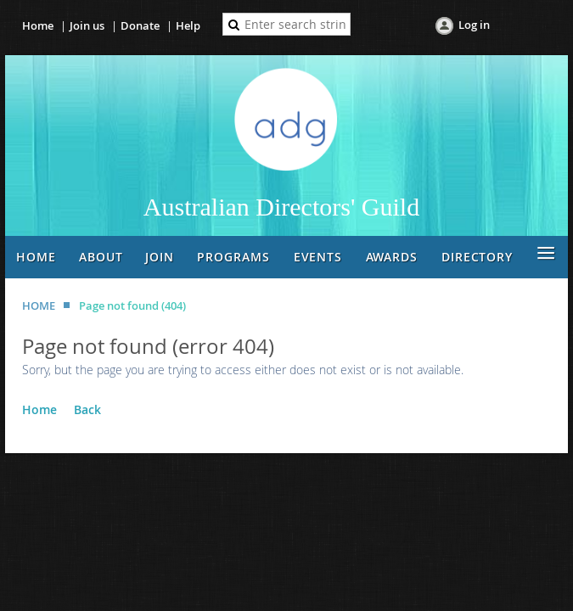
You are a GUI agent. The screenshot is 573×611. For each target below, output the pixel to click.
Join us (87, 25)
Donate (140, 25)
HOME (38, 305)
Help (188, 25)
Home (37, 25)
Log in (474, 24)
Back (87, 409)
